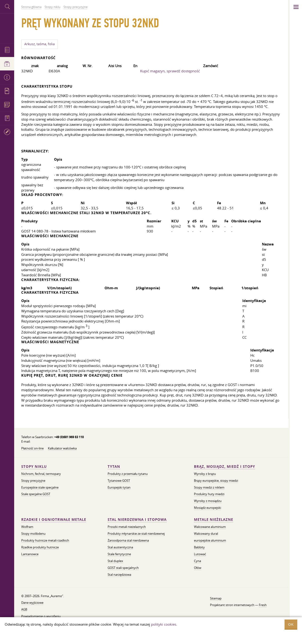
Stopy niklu (34, 466)
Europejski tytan (119, 487)
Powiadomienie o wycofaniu (41, 616)
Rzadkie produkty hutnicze (40, 547)
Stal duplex (115, 561)
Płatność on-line (32, 448)
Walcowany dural (206, 533)
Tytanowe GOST (119, 480)
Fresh (263, 605)
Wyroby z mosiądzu (208, 501)
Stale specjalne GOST (35, 494)
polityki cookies (163, 624)
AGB (24, 609)
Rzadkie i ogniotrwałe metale (53, 519)
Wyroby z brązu (205, 474)
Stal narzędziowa (119, 574)
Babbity (199, 547)
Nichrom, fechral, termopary (41, 474)
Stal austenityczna (120, 547)
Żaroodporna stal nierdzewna (128, 540)
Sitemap (216, 598)
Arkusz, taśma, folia (39, 44)
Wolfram (27, 527)
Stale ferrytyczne (119, 554)
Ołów (197, 568)
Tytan (114, 466)
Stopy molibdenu (33, 533)
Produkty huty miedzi (209, 494)
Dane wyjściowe (32, 602)
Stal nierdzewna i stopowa (137, 519)
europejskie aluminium (210, 540)
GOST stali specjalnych (123, 568)
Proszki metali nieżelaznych (127, 527)
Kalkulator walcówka (62, 448)
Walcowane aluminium (210, 527)
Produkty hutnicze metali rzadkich (45, 540)
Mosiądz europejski (207, 508)
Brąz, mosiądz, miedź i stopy (224, 466)
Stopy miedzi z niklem (209, 487)
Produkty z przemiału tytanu (128, 474)
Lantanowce (29, 554)
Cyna (197, 561)
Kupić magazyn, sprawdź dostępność (170, 71)
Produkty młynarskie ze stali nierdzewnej (136, 533)
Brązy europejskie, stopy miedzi (216, 480)
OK (291, 624)
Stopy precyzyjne (33, 480)
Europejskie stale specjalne (40, 487)
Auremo (7, 27)
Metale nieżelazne (213, 519)
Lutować (200, 554)
